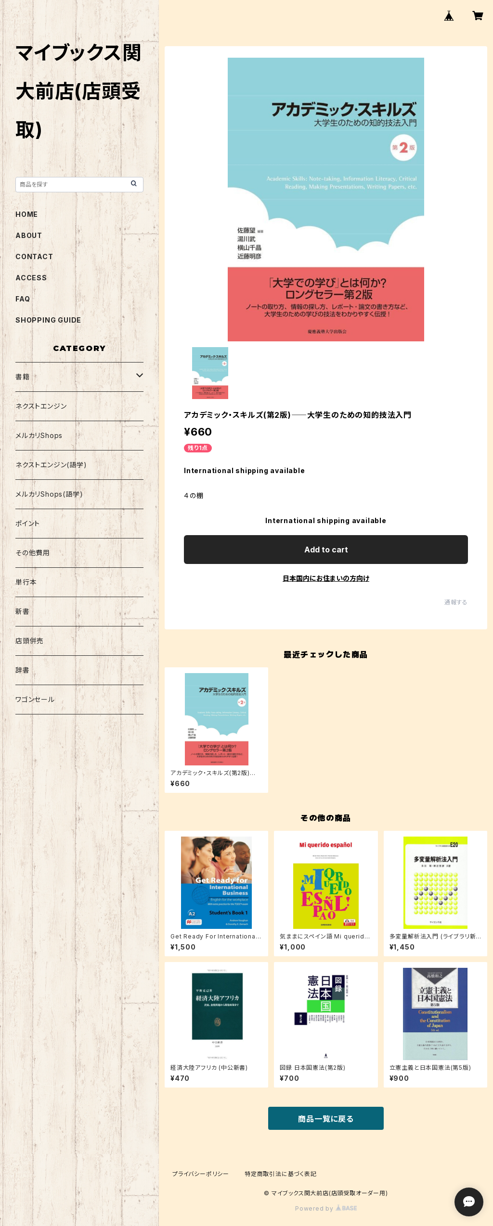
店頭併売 (29, 641)
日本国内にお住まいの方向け (326, 578)
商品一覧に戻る (326, 1119)
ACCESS (31, 278)
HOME (26, 214)
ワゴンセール (35, 699)
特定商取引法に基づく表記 (281, 1173)
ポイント (27, 523)
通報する (456, 602)
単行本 (26, 582)
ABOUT (28, 235)
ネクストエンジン (40, 406)
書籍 (22, 377)
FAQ (22, 299)
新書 (22, 611)
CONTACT (34, 256)
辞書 (22, 670)
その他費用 (32, 553)
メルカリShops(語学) (49, 494)
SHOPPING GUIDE (48, 320)
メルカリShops (39, 435)
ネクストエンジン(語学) (51, 465)
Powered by (326, 1208)
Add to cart (326, 549)
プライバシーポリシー (200, 1173)
